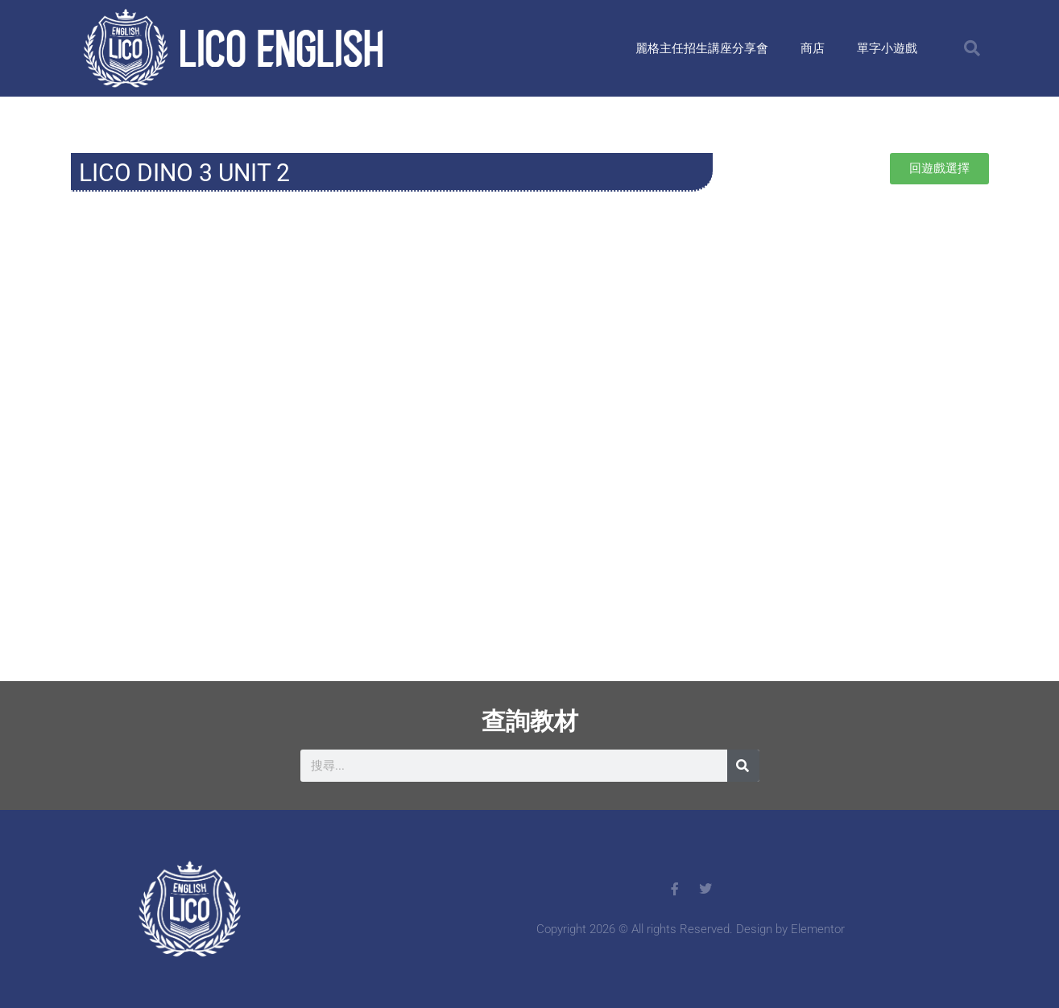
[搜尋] (743, 766)
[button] (972, 48)
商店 (812, 48)
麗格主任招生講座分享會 (701, 48)
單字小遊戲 (887, 48)
